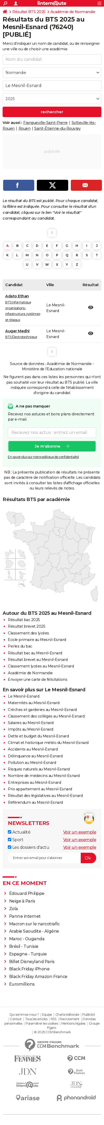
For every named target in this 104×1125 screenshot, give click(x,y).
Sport (15, 839)
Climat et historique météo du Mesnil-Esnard (48, 742)
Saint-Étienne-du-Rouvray (57, 128)
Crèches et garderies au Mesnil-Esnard (42, 709)
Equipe (47, 1015)
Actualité (19, 832)
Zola (13, 908)
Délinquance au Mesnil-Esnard (35, 756)
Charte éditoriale (67, 1015)
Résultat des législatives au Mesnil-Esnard (45, 795)
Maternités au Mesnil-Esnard (34, 702)
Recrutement (69, 1019)
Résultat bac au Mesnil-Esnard (35, 653)
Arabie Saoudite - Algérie (34, 931)
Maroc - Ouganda (27, 938)
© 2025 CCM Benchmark (52, 1032)
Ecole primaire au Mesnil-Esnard (37, 639)
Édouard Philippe (26, 893)
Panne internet (25, 916)
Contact (16, 1019)
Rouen (25, 128)
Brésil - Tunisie (23, 946)
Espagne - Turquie (28, 954)
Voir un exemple (79, 832)
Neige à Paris (22, 901)
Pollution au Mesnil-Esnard (32, 762)
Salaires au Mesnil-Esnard (31, 722)
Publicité (88, 1015)
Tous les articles (36, 1019)
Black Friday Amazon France (38, 976)
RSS (53, 1019)
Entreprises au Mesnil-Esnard (34, 782)
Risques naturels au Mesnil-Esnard (39, 769)
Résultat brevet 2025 (26, 626)
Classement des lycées (28, 633)
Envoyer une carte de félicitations (37, 679)
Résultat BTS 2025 (28, 11)
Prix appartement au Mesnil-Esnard (40, 789)
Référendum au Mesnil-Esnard (35, 802)
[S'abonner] (52, 858)
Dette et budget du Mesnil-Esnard (38, 736)
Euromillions (22, 984)
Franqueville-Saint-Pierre (45, 122)
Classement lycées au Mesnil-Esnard (41, 666)
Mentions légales (73, 1023)
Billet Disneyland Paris (32, 961)
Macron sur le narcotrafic (34, 923)
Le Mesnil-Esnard (23, 696)
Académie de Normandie (72, 11)
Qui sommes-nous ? (24, 1015)
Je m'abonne (47, 446)
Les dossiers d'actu (28, 847)
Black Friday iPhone (29, 968)
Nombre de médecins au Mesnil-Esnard (44, 775)
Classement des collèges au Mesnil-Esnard (46, 716)
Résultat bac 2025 (24, 619)
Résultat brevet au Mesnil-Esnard (37, 659)
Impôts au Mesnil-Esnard (30, 729)
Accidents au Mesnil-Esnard (32, 749)
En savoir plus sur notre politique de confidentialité (43, 457)
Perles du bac (20, 646)
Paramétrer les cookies (42, 1023)
